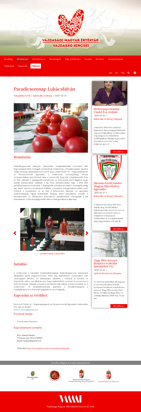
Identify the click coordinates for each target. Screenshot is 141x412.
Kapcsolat (22, 66)
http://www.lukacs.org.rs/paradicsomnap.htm (48, 348)
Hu (122, 72)
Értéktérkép (38, 59)
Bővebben (118, 151)
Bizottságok (55, 59)
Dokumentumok (115, 59)
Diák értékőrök (73, 59)
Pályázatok (9, 66)
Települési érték (22, 95)
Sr (116, 72)
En (110, 72)
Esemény (100, 59)
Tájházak (36, 66)
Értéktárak (22, 59)
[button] (15, 232)
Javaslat (88, 59)
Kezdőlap (8, 59)
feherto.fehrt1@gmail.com (26, 310)
